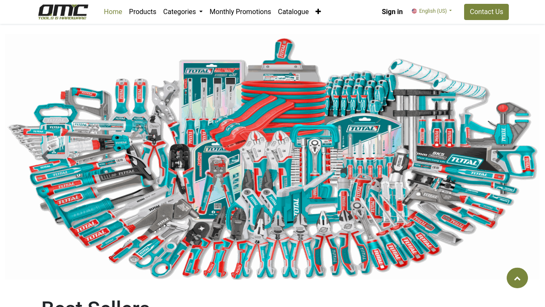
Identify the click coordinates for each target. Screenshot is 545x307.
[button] (318, 11)
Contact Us (486, 12)
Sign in (392, 12)
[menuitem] (113, 11)
